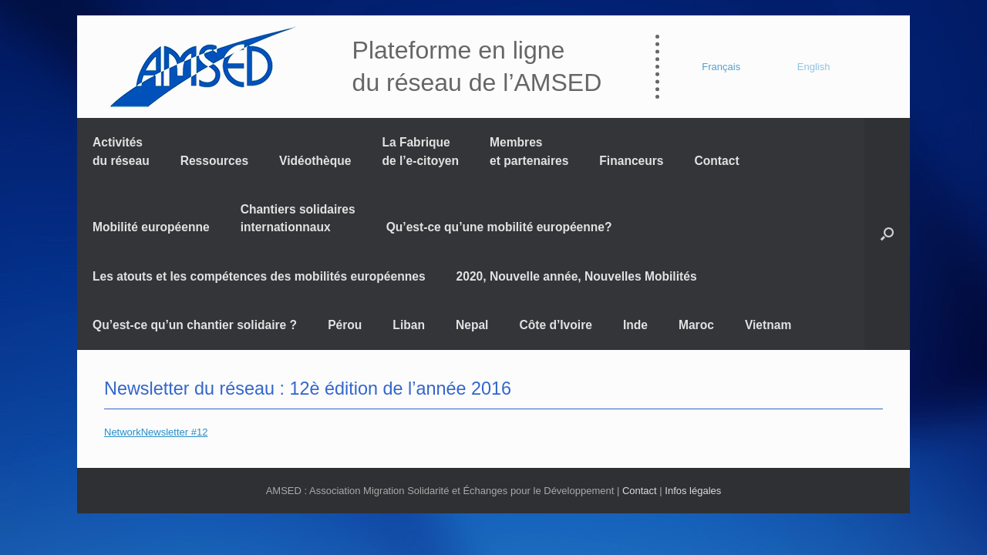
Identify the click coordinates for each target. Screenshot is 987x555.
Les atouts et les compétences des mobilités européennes (259, 276)
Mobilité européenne (151, 227)
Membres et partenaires (529, 151)
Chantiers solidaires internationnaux (298, 218)
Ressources (214, 160)
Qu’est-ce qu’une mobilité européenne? (499, 227)
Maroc (696, 324)
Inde (635, 324)
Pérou (345, 324)
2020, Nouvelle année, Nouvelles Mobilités (576, 276)
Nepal (472, 324)
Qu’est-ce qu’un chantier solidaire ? (195, 324)
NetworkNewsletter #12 (155, 432)
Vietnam (768, 324)
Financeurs (631, 160)
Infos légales (693, 490)
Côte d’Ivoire (555, 324)
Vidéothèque (315, 160)
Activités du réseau (121, 151)
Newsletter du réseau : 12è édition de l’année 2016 (307, 388)
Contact (717, 160)
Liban (408, 324)
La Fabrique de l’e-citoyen (420, 151)
